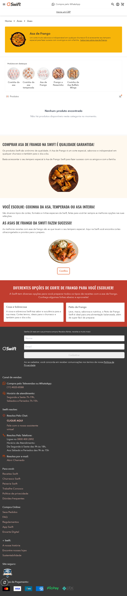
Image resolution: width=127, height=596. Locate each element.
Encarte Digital (10, 532)
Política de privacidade (15, 493)
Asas (29, 21)
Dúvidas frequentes (13, 498)
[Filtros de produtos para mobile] (120, 96)
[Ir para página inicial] (14, 4)
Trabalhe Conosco (12, 488)
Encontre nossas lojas (14, 550)
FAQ (4, 517)
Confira (63, 271)
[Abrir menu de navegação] (4, 4)
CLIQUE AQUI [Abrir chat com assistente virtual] (15, 420)
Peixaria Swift (9, 483)
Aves (19, 21)
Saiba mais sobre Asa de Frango (93, 40)
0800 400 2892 (25, 439)
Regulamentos (10, 522)
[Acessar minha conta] (118, 4)
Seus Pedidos (9, 512)
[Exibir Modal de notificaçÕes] (4, 582)
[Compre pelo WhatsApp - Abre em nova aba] (66, 4)
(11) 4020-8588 (15, 387)
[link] (63, 12)
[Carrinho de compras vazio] (123, 4)
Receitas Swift (10, 474)
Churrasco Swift (11, 478)
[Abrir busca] (113, 4)
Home (8, 21)
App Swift (7, 527)
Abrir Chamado (15, 460)
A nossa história (11, 545)
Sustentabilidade (11, 555)
